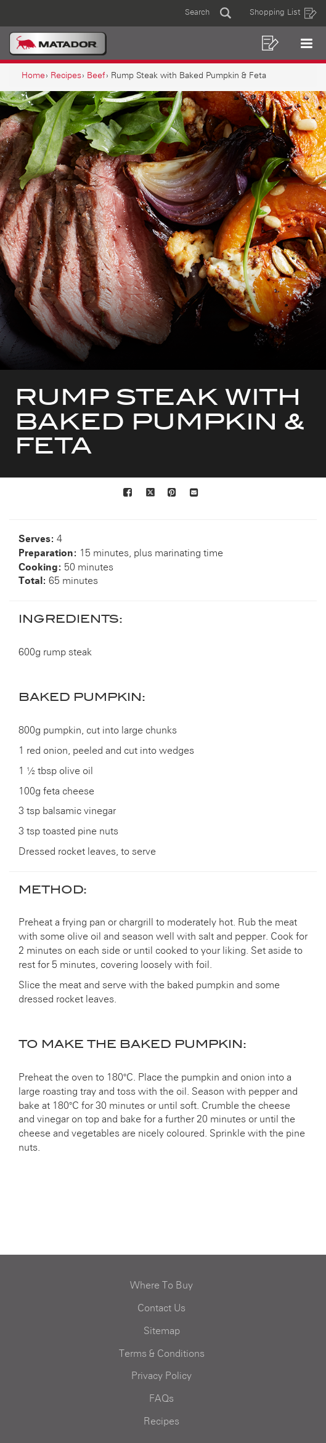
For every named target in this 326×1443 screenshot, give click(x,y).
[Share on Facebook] (128, 493)
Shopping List (283, 13)
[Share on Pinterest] (172, 493)
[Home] (33, 75)
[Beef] (96, 75)
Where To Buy (161, 1285)
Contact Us (161, 1308)
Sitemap (162, 1331)
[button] (208, 13)
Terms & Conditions (162, 1354)
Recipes (161, 1421)
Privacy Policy (161, 1376)
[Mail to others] (195, 493)
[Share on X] (150, 493)
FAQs (161, 1399)
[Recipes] (66, 75)
